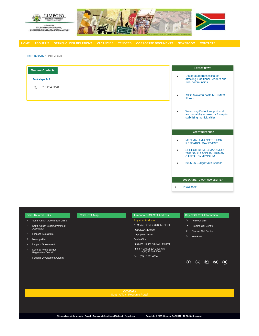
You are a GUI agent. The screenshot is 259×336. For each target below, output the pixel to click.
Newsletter (190, 186)
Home (28, 56)
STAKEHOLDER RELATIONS (73, 43)
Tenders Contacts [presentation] (42, 70)
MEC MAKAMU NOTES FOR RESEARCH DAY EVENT (204, 142)
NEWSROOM (186, 43)
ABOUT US (41, 43)
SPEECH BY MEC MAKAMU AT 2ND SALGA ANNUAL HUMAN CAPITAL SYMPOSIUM (206, 153)
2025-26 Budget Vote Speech (204, 162)
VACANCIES (105, 43)
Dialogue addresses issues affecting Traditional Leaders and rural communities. (206, 79)
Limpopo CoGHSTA (172, 316)
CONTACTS (207, 43)
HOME (25, 43)
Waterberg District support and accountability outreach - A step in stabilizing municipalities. (207, 114)
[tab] (43, 70)
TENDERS (125, 43)
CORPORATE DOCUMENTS (154, 43)
